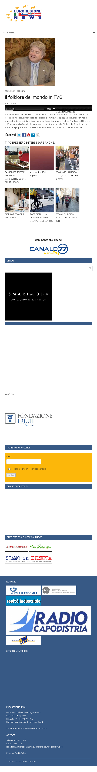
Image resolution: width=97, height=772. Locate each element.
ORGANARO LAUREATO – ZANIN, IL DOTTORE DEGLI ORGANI (67, 175)
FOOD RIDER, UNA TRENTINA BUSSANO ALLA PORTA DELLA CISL (41, 217)
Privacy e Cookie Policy (16, 753)
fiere (22, 91)
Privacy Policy (27, 468)
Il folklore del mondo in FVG (34, 97)
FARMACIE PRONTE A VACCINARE (14, 216)
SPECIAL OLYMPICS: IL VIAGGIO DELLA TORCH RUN (66, 217)
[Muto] (54, 109)
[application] (48, 108)
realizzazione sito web (18, 761)
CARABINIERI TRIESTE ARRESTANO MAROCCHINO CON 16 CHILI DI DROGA (15, 177)
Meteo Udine (9, 394)
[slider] (29, 109)
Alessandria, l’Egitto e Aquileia (40, 174)
